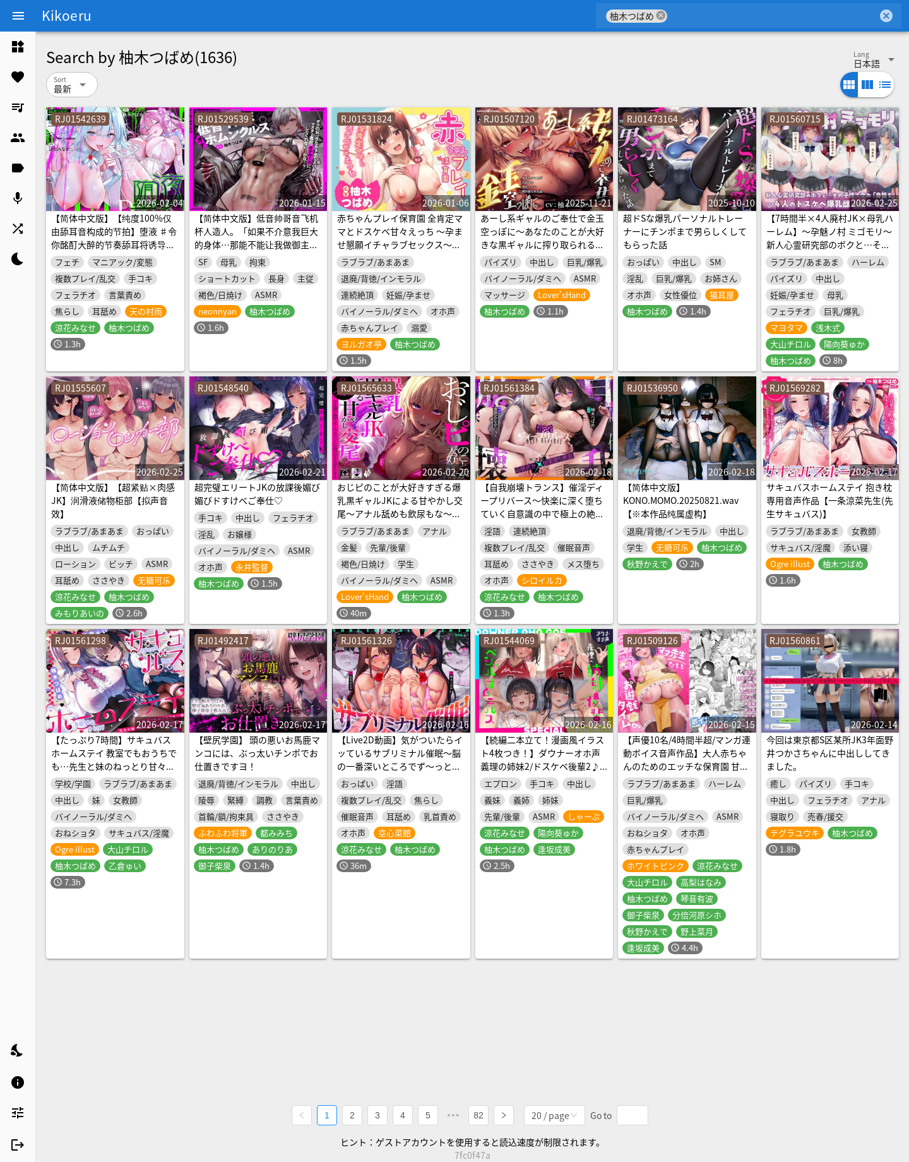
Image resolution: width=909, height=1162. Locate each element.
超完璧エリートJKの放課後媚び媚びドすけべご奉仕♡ (257, 493)
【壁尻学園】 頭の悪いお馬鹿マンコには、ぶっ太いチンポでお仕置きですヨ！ (257, 752)
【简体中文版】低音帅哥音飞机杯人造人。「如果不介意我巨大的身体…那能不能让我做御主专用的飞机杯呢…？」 (256, 238)
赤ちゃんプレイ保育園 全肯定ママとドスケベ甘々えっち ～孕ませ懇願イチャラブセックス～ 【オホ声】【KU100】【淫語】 (400, 238)
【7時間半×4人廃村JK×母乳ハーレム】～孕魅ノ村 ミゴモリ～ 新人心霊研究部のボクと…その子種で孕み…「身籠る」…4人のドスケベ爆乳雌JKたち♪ (829, 244)
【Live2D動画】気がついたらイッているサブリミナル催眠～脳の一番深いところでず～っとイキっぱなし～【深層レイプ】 (400, 759)
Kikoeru (67, 15)
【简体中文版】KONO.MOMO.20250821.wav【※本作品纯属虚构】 (681, 500)
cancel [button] (661, 15)
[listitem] (17, 47)
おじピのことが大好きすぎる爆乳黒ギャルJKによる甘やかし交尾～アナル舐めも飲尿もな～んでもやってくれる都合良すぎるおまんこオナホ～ (400, 513)
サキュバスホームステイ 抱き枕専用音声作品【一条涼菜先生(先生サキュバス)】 (829, 500)
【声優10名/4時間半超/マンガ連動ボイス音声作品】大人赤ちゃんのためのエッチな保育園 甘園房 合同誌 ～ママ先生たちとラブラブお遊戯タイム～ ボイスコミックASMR (687, 772)
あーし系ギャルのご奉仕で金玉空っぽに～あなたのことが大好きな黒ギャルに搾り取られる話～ (542, 238)
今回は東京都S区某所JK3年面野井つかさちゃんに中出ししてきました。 (829, 752)
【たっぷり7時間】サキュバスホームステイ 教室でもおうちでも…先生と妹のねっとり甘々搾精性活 (114, 759)
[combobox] (772, 15)
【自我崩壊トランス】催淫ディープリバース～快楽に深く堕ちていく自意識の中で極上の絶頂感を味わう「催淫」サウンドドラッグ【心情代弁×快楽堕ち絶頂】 (542, 520)
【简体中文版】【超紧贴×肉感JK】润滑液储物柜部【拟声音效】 (113, 500)
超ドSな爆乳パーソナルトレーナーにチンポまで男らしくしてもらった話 (685, 231)
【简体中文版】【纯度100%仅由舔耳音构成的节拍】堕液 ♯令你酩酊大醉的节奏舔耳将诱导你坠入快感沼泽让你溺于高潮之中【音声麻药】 (114, 244)
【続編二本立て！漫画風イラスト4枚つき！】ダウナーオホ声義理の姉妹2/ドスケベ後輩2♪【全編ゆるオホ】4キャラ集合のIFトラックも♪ (542, 766)
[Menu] (18, 16)
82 (478, 1115)
